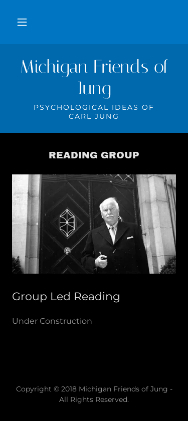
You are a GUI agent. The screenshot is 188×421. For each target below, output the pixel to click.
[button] (22, 22)
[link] (94, 77)
